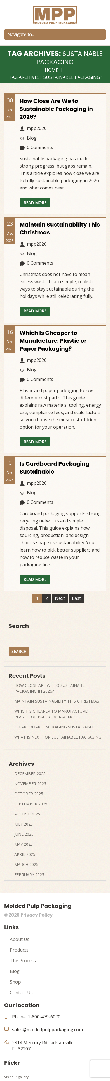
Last (76, 598)
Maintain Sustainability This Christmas (56, 701)
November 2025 (30, 783)
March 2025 (26, 864)
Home (51, 70)
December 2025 (30, 773)
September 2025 (30, 803)
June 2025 (24, 834)
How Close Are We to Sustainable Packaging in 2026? (56, 109)
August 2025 (27, 814)
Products (19, 950)
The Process (23, 960)
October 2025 (28, 793)
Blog (15, 971)
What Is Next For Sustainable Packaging (57, 737)
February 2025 (29, 874)
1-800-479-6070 (44, 1017)
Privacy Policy (36, 915)
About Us (19, 939)
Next (60, 598)
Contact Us (21, 992)
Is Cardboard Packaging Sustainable (54, 727)
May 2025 (23, 844)
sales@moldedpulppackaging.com (47, 1030)
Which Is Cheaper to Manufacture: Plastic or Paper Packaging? (53, 341)
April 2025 (24, 854)
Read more (35, 202)
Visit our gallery (16, 1077)
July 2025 (23, 824)
